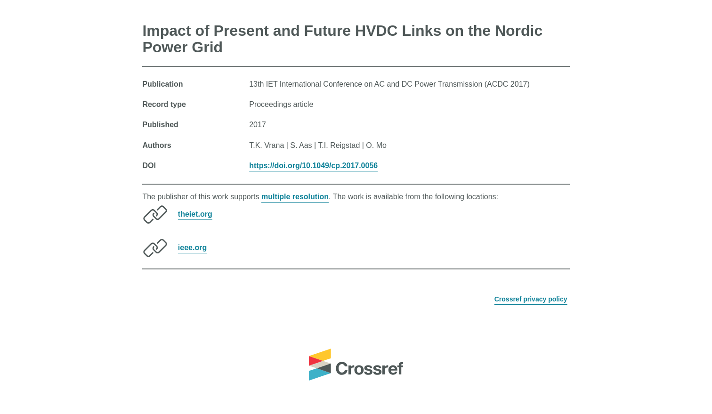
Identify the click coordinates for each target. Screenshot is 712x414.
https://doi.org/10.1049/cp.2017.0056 (313, 166)
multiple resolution (295, 197)
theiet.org (195, 214)
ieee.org (192, 248)
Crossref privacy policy (530, 299)
